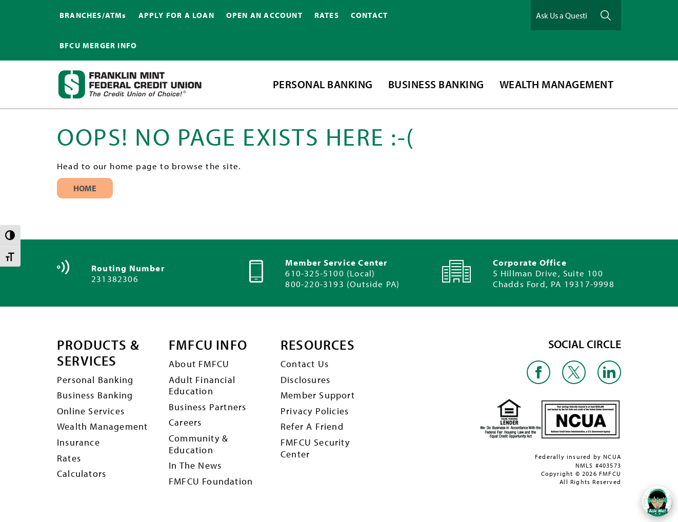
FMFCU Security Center (315, 448)
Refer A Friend (312, 426)
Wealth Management (102, 426)
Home (84, 188)
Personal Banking (95, 380)
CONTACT (369, 15)
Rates (69, 458)
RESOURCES (318, 345)
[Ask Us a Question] (561, 15)
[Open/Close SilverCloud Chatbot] (657, 501)
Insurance (78, 442)
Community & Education (198, 444)
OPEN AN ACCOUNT (264, 15)
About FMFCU (199, 364)
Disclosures (305, 380)
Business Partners (207, 407)
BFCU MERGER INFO (98, 45)
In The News (195, 465)
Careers (185, 422)
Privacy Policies (315, 411)
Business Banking (95, 395)
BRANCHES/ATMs (93, 15)
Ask (605, 15)
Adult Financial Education (202, 385)
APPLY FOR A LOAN (176, 15)
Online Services (91, 411)
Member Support (318, 395)
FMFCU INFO (208, 345)
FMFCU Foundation (211, 481)
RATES (326, 15)
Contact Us (305, 364)
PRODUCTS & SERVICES (98, 353)
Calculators (81, 473)
